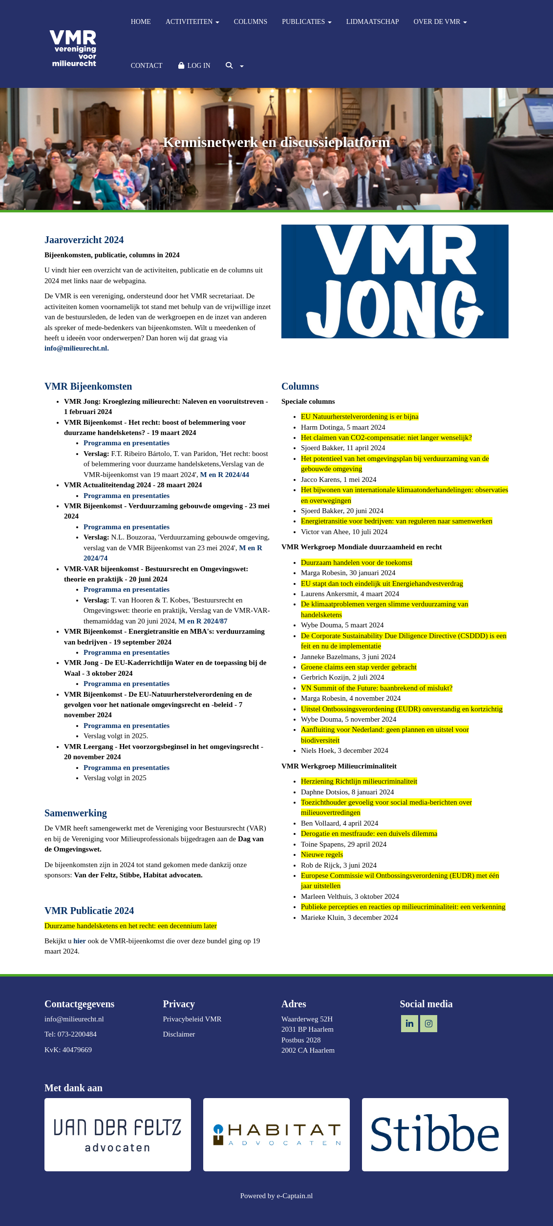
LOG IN (194, 65)
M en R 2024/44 (224, 474)
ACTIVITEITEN (192, 21)
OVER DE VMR (440, 21)
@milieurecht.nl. (76, 348)
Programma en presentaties (127, 443)
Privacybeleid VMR (192, 1019)
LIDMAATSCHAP (372, 21)
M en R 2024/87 (202, 621)
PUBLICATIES (306, 21)
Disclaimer (179, 1034)
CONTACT (147, 65)
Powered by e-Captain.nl (276, 1196)
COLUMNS (250, 21)
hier (79, 941)
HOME (141, 21)
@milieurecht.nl (74, 1019)
